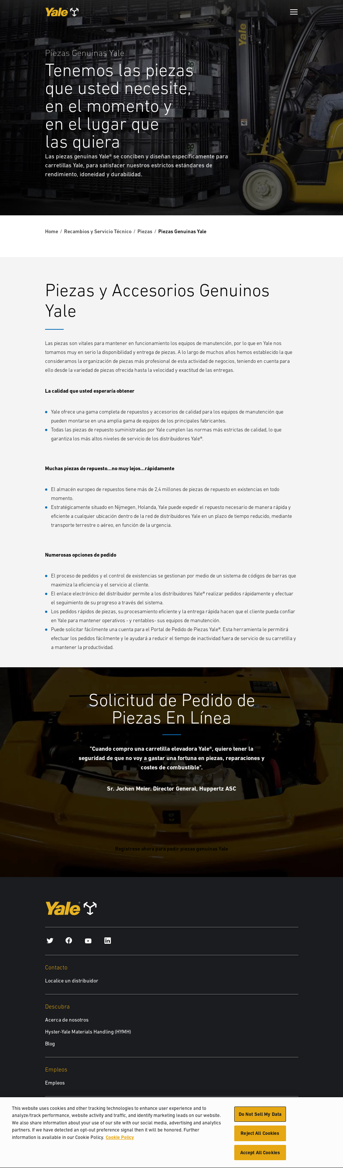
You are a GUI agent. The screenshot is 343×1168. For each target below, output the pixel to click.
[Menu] (293, 11)
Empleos (55, 1083)
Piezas (144, 231)
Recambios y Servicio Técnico (97, 231)
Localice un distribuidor (71, 981)
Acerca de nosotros (67, 1020)
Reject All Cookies (260, 1136)
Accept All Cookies (260, 1155)
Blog (50, 1044)
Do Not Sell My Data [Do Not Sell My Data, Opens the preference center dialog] (260, 1116)
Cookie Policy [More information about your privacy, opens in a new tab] (120, 1139)
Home (51, 231)
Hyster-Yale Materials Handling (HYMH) (88, 1032)
